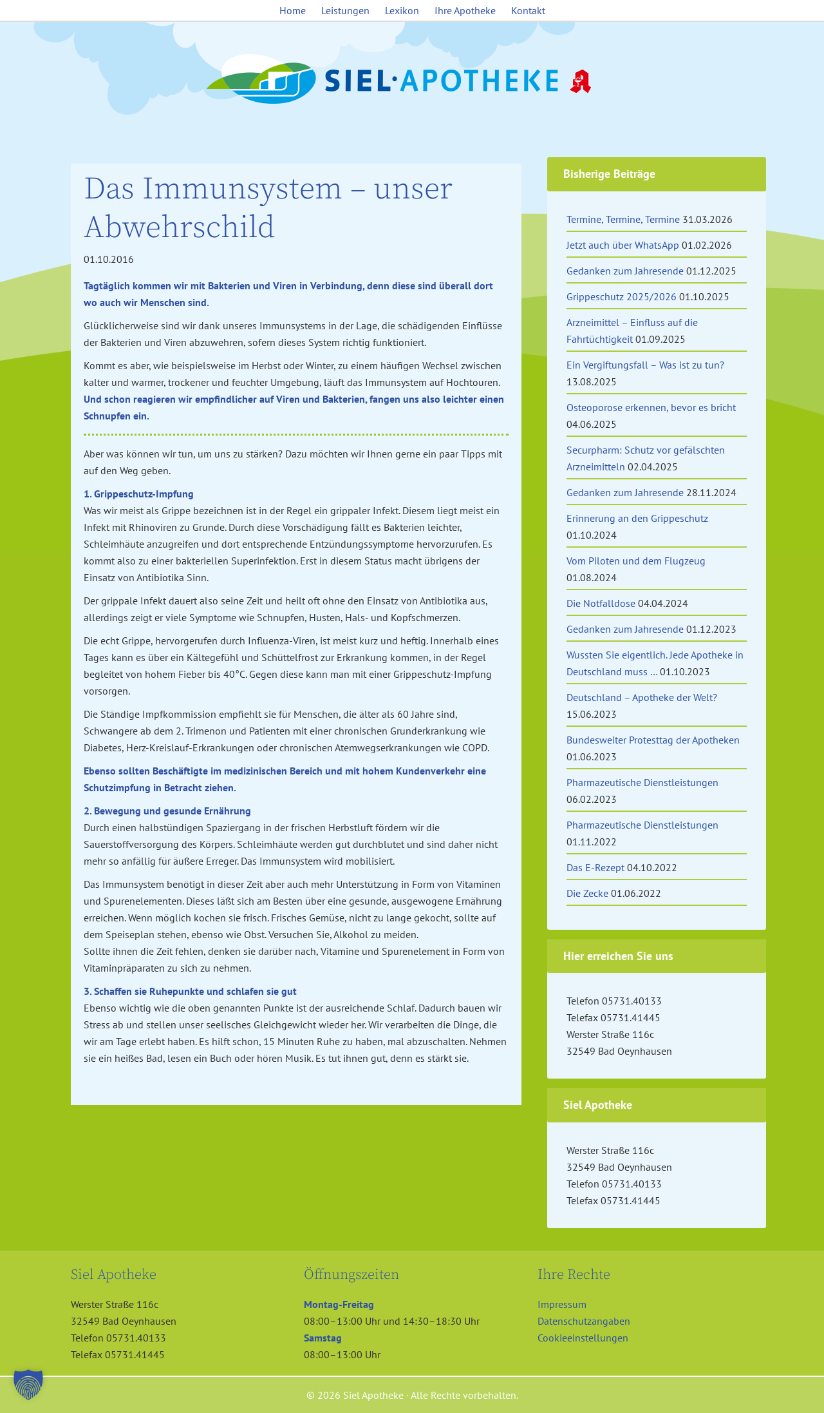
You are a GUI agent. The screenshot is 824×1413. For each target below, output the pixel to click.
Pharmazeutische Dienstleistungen (642, 782)
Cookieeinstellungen (583, 1337)
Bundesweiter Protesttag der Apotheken (653, 739)
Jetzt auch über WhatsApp (622, 244)
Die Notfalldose (600, 603)
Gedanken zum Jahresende (625, 270)
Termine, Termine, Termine (623, 219)
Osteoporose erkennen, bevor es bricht (651, 407)
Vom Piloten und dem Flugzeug (636, 560)
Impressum (562, 1304)
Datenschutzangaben (584, 1320)
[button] (28, 1384)
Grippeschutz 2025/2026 (621, 296)
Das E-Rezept (595, 867)
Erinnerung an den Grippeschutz (637, 518)
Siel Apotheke (412, 80)
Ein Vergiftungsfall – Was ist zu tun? (645, 364)
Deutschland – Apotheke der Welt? (641, 697)
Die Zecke (587, 893)
